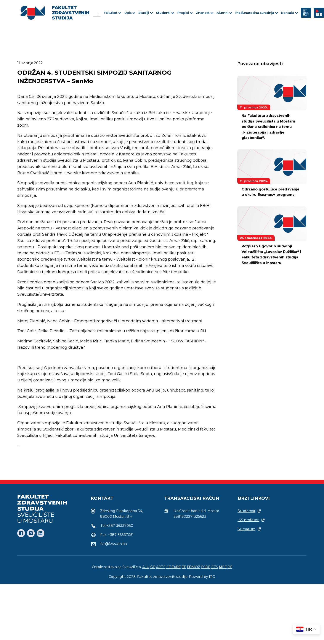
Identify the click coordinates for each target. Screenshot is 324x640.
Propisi (185, 13)
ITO (212, 577)
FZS (214, 567)
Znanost (204, 13)
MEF (223, 567)
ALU (145, 567)
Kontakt (289, 13)
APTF (160, 567)
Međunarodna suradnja (256, 13)
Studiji (145, 13)
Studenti (165, 13)
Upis (129, 13)
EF (169, 567)
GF (152, 567)
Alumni (224, 13)
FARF (176, 567)
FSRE (205, 567)
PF (230, 567)
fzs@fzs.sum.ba (113, 544)
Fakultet (112, 13)
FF (184, 567)
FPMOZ (193, 567)
